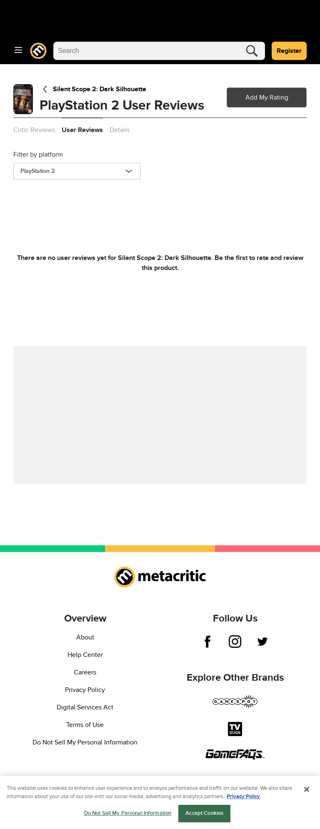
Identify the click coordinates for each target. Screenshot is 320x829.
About (85, 637)
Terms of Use (85, 725)
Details (120, 130)
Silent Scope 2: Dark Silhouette (93, 89)
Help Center (85, 655)
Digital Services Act (85, 707)
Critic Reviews (34, 130)
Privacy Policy (85, 690)
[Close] (307, 791)
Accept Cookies (204, 815)
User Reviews (82, 130)
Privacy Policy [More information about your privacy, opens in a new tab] (243, 797)
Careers (85, 672)
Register (289, 51)
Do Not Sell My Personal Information (85, 742)
